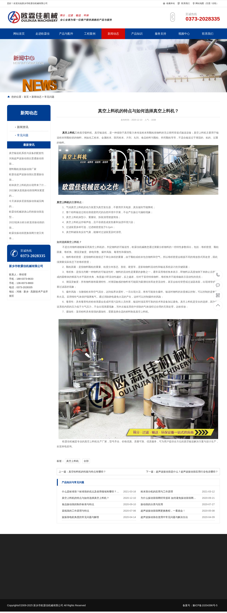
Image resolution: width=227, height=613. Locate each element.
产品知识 (137, 33)
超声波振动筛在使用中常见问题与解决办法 (164, 517)
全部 (86, 461)
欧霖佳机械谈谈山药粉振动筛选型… (26, 214)
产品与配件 (66, 33)
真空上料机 (72, 461)
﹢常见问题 (21, 135)
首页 (26, 96)
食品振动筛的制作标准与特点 (78, 504)
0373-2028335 (218, 275)
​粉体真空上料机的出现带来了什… (27, 185)
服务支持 (160, 33)
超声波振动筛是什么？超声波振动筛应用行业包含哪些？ (187, 471)
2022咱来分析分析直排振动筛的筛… (26, 225)
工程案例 (89, 33)
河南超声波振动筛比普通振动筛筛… (26, 161)
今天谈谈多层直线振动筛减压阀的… (26, 204)
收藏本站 (170, 3)
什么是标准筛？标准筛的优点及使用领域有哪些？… (90, 491)
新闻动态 (113, 33)
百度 (208, 3)
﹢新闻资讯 (21, 127)
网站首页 (19, 33)
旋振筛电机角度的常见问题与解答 (80, 517)
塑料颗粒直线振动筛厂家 (22, 169)
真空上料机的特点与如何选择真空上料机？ (85, 498)
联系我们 (185, 3)
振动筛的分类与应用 (152, 504)
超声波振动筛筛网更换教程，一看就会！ (163, 510)
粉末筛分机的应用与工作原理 (157, 491)
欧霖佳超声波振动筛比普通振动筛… (26, 177)
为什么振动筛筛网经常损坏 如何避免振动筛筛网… (168, 498)
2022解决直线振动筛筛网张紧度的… (26, 193)
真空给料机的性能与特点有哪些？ (87, 471)
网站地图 (199, 3)
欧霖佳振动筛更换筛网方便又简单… (26, 236)
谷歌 (214, 3)
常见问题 (49, 96)
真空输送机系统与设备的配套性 (26, 153)
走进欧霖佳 (42, 33)
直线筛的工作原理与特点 (75, 510)
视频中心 (184, 33)
